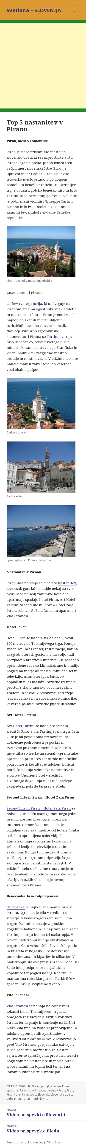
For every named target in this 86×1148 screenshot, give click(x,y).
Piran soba (29, 1095)
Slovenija (37, 1086)
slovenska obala (61, 1095)
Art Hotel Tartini (21, 725)
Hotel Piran (16, 638)
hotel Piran (35, 1090)
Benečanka (16, 907)
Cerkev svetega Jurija (24, 303)
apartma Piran (59, 1086)
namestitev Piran (54, 1090)
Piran (11, 151)
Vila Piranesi (17, 1006)
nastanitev (67, 583)
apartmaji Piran (17, 1090)
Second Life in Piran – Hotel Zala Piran (39, 808)
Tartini (26, 1099)
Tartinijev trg (58, 336)
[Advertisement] (43, 65)
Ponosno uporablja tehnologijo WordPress (34, 1142)
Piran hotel (14, 1095)
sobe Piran (14, 1099)
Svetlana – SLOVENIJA (34, 10)
